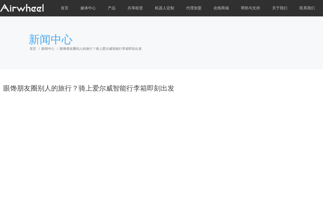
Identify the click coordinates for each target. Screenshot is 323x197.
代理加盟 (193, 8)
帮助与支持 (250, 8)
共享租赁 (135, 8)
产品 (112, 8)
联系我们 (307, 8)
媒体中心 (88, 8)
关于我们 (279, 8)
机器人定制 (164, 8)
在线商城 (221, 8)
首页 (64, 8)
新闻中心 (47, 49)
